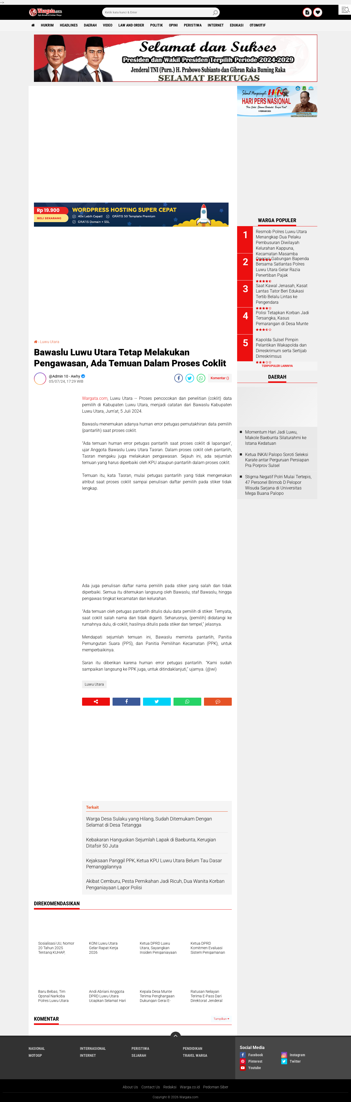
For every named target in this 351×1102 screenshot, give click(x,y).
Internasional (93, 1048)
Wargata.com (94, 398)
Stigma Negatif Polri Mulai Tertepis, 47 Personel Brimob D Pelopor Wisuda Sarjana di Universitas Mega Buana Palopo (278, 485)
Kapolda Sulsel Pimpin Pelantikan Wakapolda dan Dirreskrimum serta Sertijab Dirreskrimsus (281, 348)
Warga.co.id (190, 1087)
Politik (156, 25)
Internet (216, 25)
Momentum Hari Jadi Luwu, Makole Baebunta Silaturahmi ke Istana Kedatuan (275, 438)
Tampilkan (221, 1019)
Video (107, 25)
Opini (173, 25)
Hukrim (47, 25)
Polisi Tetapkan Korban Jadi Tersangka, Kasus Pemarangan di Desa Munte (282, 318)
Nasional (37, 1048)
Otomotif (258, 25)
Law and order (131, 25)
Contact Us (150, 1087)
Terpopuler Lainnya (277, 366)
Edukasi (237, 25)
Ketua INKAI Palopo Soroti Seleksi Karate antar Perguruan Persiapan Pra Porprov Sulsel (277, 460)
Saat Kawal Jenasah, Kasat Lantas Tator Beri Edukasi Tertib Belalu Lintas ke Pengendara (281, 294)
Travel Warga (195, 1055)
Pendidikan (192, 1048)
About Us (130, 1087)
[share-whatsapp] (201, 378)
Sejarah (139, 1055)
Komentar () (220, 378)
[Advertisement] (55, 469)
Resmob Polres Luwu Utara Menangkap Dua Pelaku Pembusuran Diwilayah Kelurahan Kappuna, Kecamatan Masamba (281, 242)
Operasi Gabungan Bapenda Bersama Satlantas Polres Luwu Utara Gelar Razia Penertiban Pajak (282, 267)
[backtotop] (175, 1037)
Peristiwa (193, 25)
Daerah (90, 25)
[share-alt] (96, 702)
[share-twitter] (190, 378)
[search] (161, 12)
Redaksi (169, 1087)
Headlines (69, 25)
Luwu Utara (49, 342)
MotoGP (35, 1055)
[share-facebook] (178, 378)
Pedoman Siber (215, 1087)
